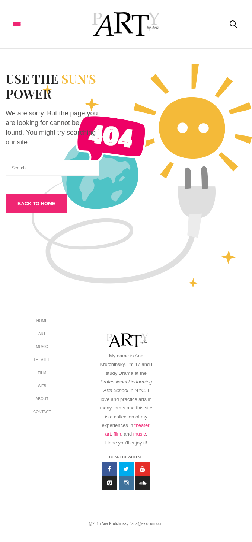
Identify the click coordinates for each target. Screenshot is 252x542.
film (117, 434)
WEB (42, 386)
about (42, 399)
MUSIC (42, 347)
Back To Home (36, 203)
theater (141, 425)
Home (42, 321)
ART (42, 334)
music (139, 434)
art (108, 434)
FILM (42, 373)
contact (42, 412)
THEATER (42, 360)
